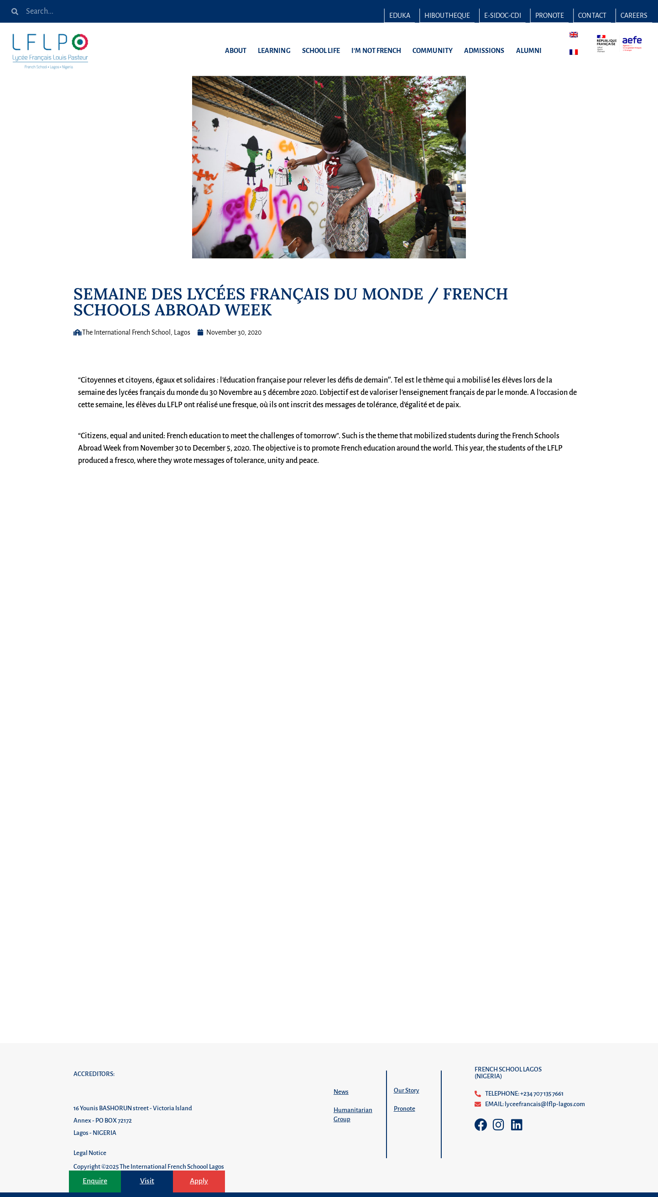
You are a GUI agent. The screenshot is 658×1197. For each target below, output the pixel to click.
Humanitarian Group (353, 1115)
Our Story (406, 1090)
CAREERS (634, 15)
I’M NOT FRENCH (378, 50)
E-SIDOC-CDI (502, 15)
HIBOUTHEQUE (447, 15)
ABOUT (238, 50)
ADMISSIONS (486, 50)
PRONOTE (549, 15)
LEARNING (276, 50)
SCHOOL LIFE (323, 50)
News (341, 1091)
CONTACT (592, 15)
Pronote (404, 1108)
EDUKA (399, 15)
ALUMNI (531, 50)
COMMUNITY (435, 50)
